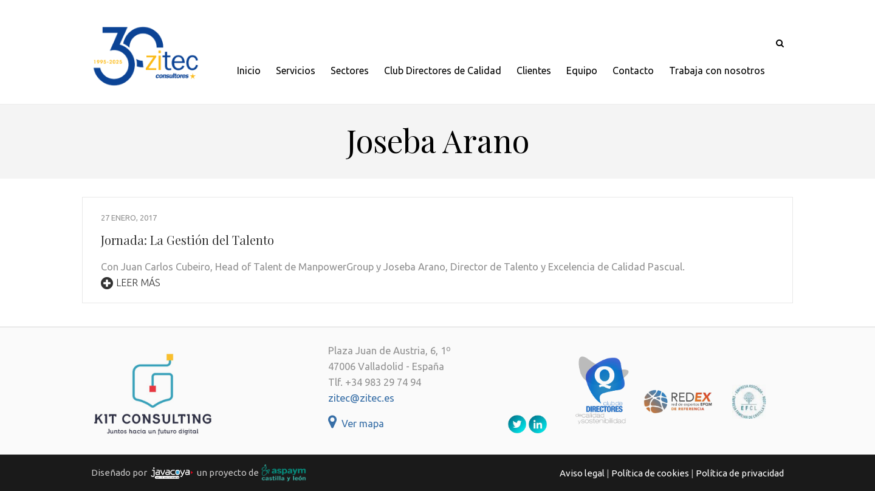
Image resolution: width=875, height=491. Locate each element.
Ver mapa (356, 423)
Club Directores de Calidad (442, 70)
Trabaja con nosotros (717, 70)
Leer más (130, 282)
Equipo (581, 70)
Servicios (295, 70)
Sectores (350, 70)
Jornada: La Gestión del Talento (187, 240)
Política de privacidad (740, 473)
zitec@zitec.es (361, 398)
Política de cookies (650, 473)
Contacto (633, 70)
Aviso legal (582, 473)
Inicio (249, 70)
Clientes (533, 70)
